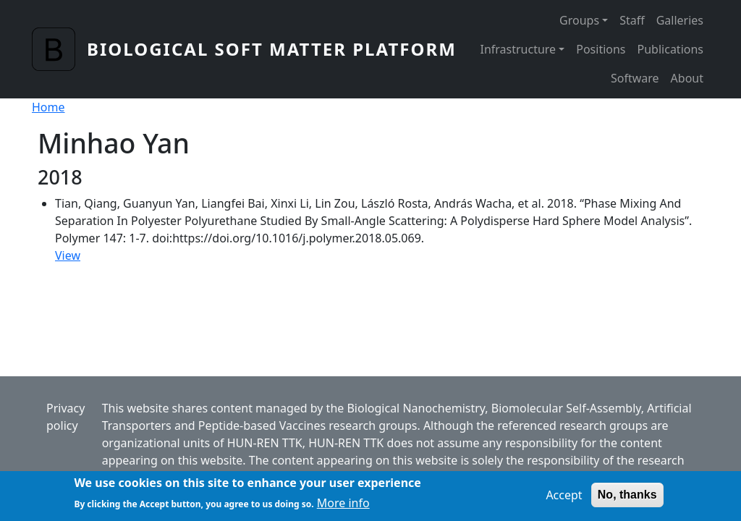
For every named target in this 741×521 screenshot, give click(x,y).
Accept (564, 499)
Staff (632, 20)
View (67, 255)
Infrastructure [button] (518, 49)
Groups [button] (579, 20)
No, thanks (627, 498)
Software (635, 78)
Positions (600, 49)
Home (48, 107)
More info (343, 506)
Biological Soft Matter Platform (272, 49)
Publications (670, 49)
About (687, 78)
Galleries (679, 20)
